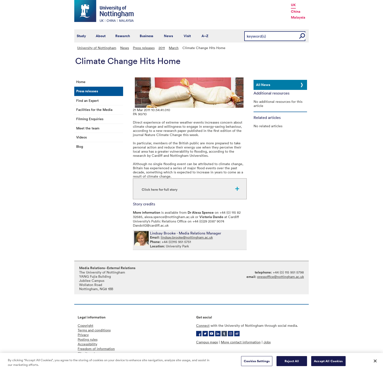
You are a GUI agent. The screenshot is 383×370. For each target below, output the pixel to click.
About (101, 35)
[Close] (375, 363)
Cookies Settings (257, 363)
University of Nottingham (96, 47)
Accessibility (87, 344)
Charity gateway (90, 353)
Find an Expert (87, 100)
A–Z (205, 35)
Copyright (85, 325)
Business (146, 35)
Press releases (144, 47)
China (295, 11)
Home (80, 81)
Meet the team (87, 128)
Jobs (267, 342)
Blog (79, 146)
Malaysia (298, 17)
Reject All (292, 363)
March (174, 47)
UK (293, 4)
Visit (187, 35)
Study (81, 35)
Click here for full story (160, 189)
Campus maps (207, 342)
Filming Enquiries (89, 118)
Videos (81, 137)
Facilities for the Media (94, 109)
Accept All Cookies (328, 363)
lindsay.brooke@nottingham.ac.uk (187, 237)
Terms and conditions (94, 330)
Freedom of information (96, 348)
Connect (203, 325)
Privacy (83, 334)
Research (122, 35)
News (168, 35)
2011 (162, 47)
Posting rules (87, 339)
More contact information (241, 342)
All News (263, 84)
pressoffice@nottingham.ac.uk (280, 276)
